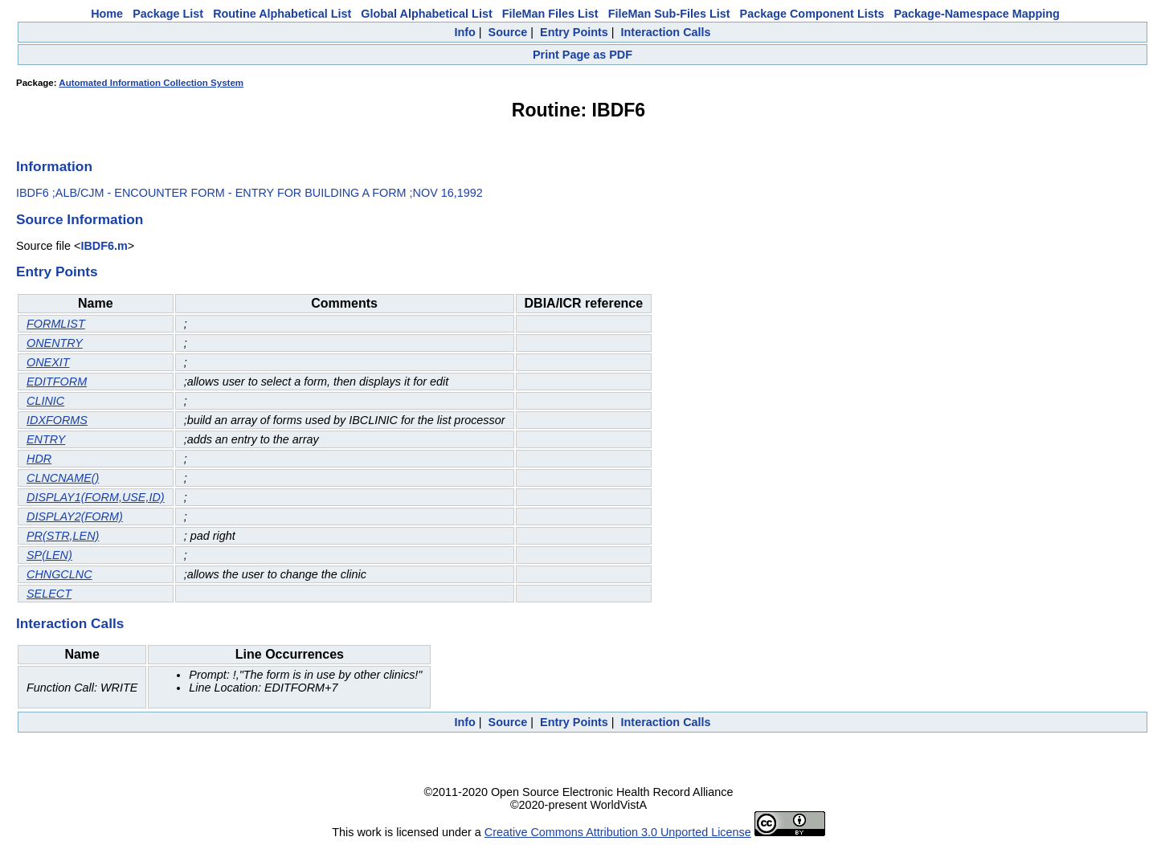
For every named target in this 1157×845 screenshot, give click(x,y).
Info (464, 32)
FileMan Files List (550, 13)
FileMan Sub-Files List (669, 13)
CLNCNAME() (63, 477)
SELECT (49, 593)
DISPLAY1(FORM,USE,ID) (96, 497)
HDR (39, 458)
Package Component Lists (812, 13)
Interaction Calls (666, 32)
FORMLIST (56, 323)
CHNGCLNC (59, 574)
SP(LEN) (49, 555)
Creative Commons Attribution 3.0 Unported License (617, 832)
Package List (168, 13)
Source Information (79, 219)
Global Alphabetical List (426, 13)
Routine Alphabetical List (282, 13)
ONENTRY (55, 343)
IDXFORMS (57, 420)
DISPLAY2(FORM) (75, 516)
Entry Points (574, 32)
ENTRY (46, 439)
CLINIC (45, 400)
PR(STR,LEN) (63, 535)
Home (107, 13)
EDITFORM (57, 381)
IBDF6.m (103, 245)
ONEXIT (48, 362)
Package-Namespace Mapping (977, 13)
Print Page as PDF (582, 54)
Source (508, 32)
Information (54, 166)
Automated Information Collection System (151, 83)
